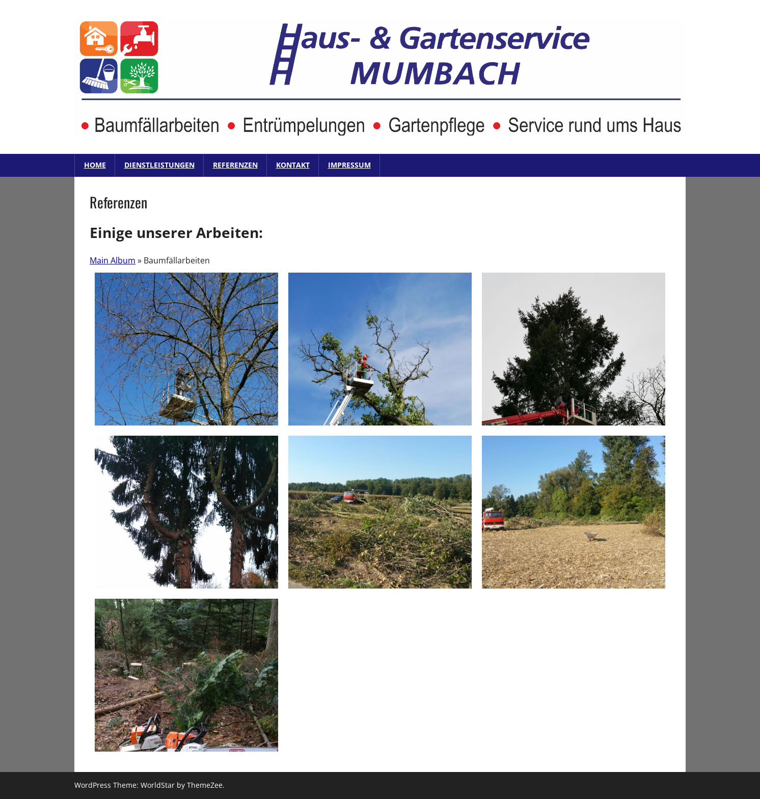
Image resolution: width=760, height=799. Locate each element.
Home (95, 165)
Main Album (112, 260)
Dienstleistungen (159, 165)
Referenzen (235, 165)
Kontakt (293, 165)
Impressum (349, 165)
